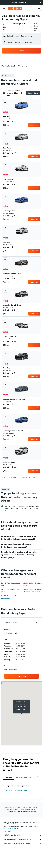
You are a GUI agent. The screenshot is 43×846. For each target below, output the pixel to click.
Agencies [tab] (8, 777)
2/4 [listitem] (13, 121)
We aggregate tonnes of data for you (22, 839)
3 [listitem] (8, 184)
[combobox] (6, 27)
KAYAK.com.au (9, 807)
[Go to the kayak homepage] (15, 8)
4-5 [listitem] (13, 153)
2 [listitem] (4, 121)
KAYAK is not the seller (22, 835)
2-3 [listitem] (13, 247)
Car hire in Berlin (12, 809)
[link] (21, 676)
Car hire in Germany (29, 807)
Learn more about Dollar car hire (17, 791)
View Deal (34, 125)
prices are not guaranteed (11, 828)
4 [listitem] (4, 153)
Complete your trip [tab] (23, 777)
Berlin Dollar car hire (27, 809)
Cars (18, 807)
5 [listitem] (4, 184)
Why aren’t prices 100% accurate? (22, 843)
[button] (40, 2)
